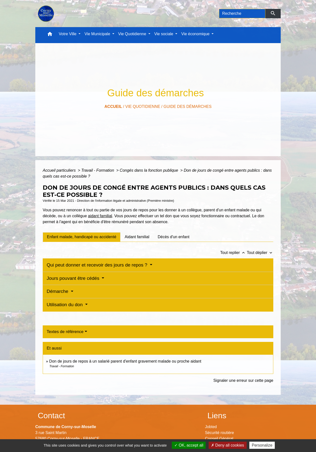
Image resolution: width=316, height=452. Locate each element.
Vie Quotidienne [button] (132, 34)
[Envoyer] (273, 13)
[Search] (242, 13)
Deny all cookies (227, 445)
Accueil (113, 106)
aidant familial (100, 216)
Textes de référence (65, 331)
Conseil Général (219, 438)
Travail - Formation (98, 170)
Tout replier (233, 253)
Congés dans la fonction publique (149, 170)
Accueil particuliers (60, 170)
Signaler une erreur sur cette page (243, 380)
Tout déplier (260, 253)
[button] (50, 35)
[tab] (81, 237)
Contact (51, 415)
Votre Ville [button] (68, 34)
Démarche (58, 291)
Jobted (211, 427)
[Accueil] (48, 13)
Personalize (262, 445)
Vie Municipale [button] (97, 34)
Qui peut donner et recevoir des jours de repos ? (98, 265)
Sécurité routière (219, 433)
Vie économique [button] (196, 34)
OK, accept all (188, 445)
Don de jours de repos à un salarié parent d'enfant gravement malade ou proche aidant (125, 361)
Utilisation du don (65, 304)
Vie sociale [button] (164, 34)
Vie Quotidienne (142, 106)
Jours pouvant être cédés (74, 278)
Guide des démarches (187, 106)
